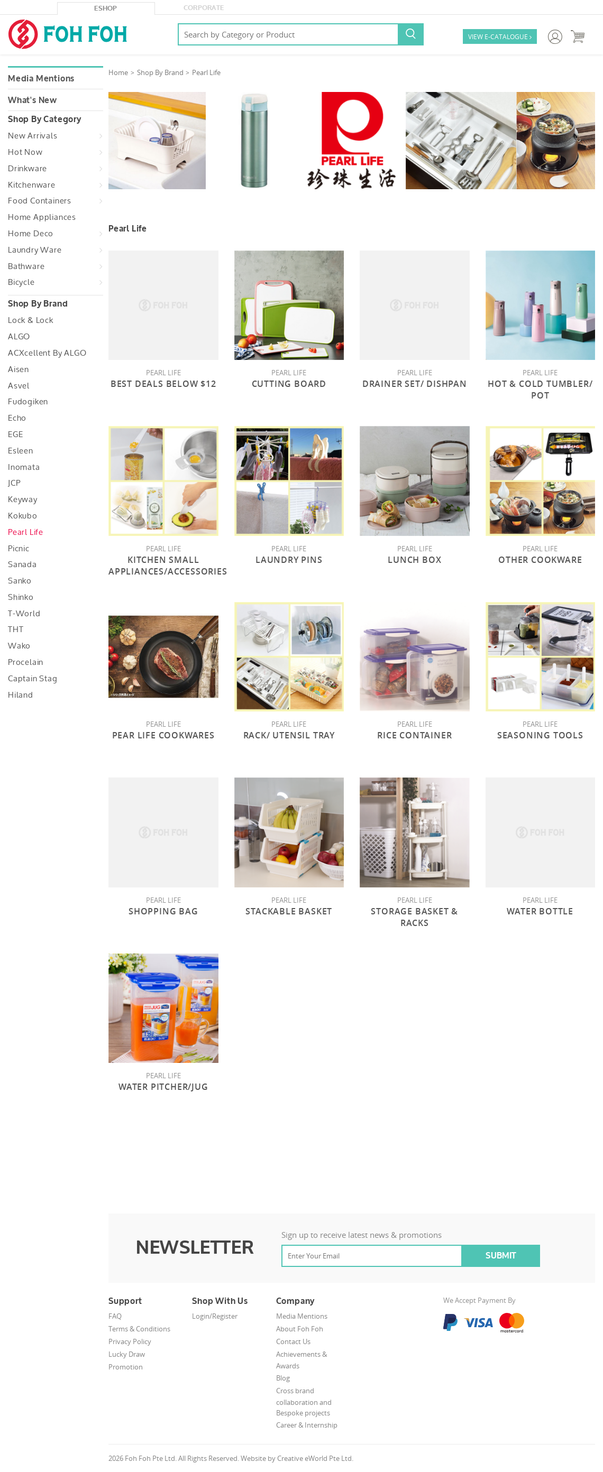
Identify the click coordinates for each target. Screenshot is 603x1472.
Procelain (25, 662)
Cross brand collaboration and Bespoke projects (304, 1402)
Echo (17, 418)
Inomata (24, 467)
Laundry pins (289, 560)
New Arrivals (33, 136)
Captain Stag (33, 679)
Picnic (19, 549)
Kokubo (23, 516)
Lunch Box (414, 560)
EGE (15, 434)
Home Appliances (42, 217)
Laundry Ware (35, 250)
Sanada (22, 564)
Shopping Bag (163, 911)
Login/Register (214, 1316)
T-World (24, 614)
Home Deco (30, 234)
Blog (283, 1378)
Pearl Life (25, 532)
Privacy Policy (129, 1341)
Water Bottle (540, 911)
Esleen (20, 451)
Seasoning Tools (540, 735)
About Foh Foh (299, 1329)
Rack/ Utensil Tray (289, 735)
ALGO (19, 337)
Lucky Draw (126, 1354)
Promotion (125, 1367)
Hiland (20, 695)
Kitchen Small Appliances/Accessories (167, 565)
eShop (105, 8)
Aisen (18, 369)
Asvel (19, 386)
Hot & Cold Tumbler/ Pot (540, 389)
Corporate (204, 8)
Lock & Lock (30, 320)
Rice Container (414, 735)
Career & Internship (306, 1425)
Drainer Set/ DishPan (414, 384)
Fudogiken (28, 402)
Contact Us (293, 1341)
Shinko (21, 597)
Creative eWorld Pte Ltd (314, 1458)
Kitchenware (32, 185)
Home (118, 72)
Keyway (23, 499)
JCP (14, 483)
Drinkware (27, 169)
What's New (32, 100)
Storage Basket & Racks (414, 917)
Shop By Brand (160, 72)
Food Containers (39, 201)
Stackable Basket (288, 911)
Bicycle (21, 282)
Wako (19, 646)
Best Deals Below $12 (163, 384)
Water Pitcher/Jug (163, 1087)
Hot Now (25, 152)
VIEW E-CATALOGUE (500, 37)
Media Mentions (41, 79)
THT (15, 629)
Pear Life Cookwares (163, 735)
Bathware (26, 266)
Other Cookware (540, 560)
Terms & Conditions (139, 1329)
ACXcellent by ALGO (47, 353)
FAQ (115, 1316)
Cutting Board (289, 384)
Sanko (20, 581)
